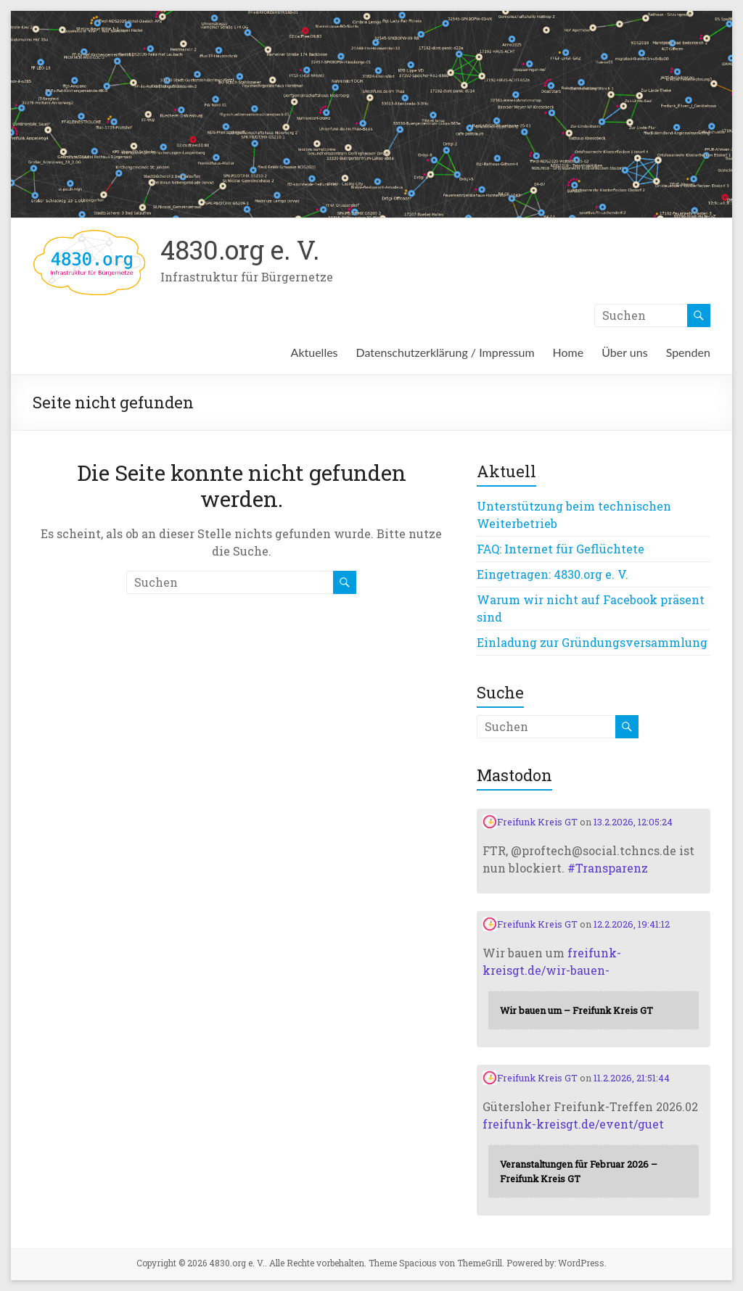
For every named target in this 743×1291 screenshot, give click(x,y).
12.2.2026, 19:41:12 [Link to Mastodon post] (632, 924)
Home (568, 352)
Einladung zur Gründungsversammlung (592, 642)
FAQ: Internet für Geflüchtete (560, 548)
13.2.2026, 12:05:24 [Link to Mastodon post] (633, 822)
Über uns (624, 352)
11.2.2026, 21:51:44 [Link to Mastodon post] (632, 1078)
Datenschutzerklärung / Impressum (445, 352)
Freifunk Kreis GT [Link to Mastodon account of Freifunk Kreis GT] (530, 821)
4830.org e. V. (239, 249)
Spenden (688, 352)
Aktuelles (314, 352)
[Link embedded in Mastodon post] (593, 1010)
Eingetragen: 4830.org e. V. (552, 574)
